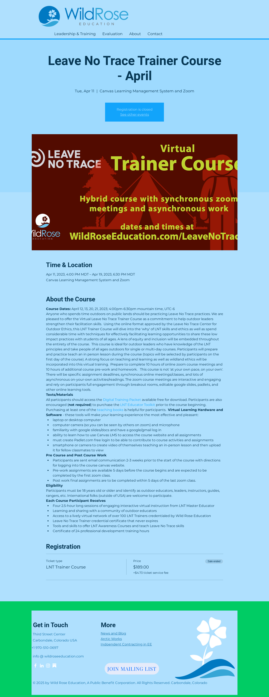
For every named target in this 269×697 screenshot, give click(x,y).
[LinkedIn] (41, 665)
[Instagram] (48, 665)
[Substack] (54, 665)
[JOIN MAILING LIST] (132, 668)
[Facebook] (35, 665)
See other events (134, 115)
